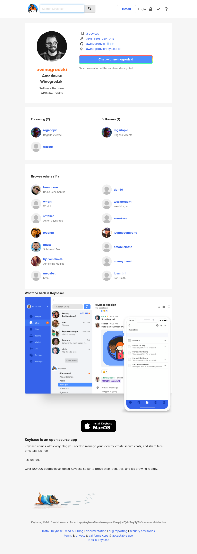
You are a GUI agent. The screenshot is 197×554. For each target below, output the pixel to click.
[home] (33, 7)
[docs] (166, 9)
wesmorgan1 (122, 201)
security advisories (142, 531)
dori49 (118, 189)
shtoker (48, 216)
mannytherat (123, 261)
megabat (49, 273)
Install (126, 9)
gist (110, 44)
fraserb (48, 146)
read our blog (74, 531)
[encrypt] (150, 9)
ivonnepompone (125, 232)
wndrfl (47, 201)
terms (68, 535)
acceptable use (122, 535)
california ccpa (99, 535)
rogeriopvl (50, 130)
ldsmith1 (120, 273)
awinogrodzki (95, 43)
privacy (80, 535)
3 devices (92, 33)
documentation (96, 531)
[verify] (158, 9)
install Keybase (52, 531)
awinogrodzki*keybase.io (103, 49)
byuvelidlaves (52, 259)
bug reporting (118, 531)
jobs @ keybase (98, 540)
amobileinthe (123, 247)
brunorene (50, 187)
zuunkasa (120, 218)
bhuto (47, 244)
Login (142, 9)
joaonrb (48, 232)
